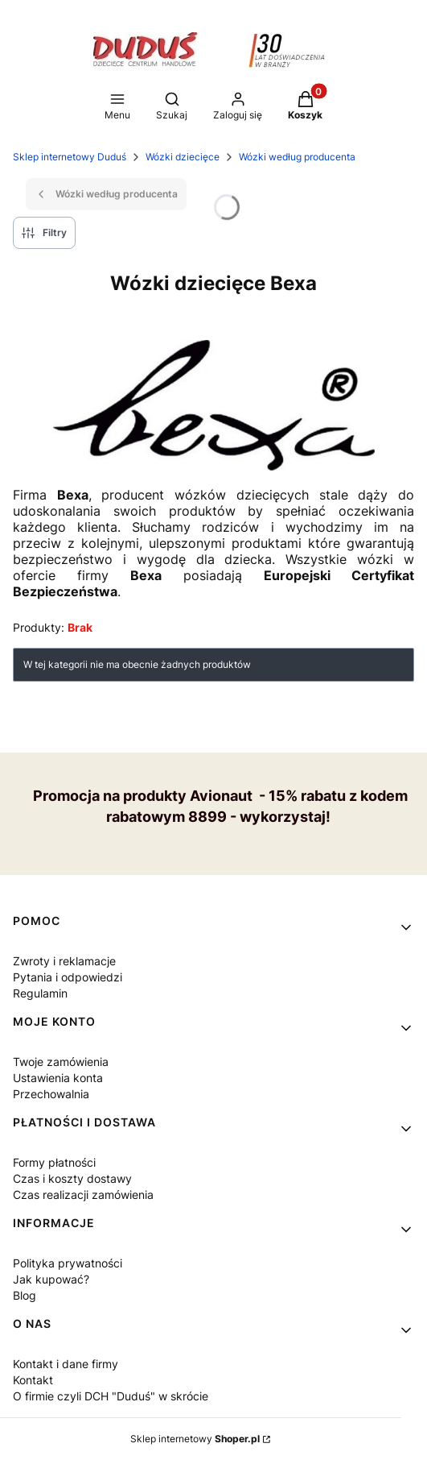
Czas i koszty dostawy (72, 1178)
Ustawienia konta (58, 1078)
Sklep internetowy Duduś (69, 157)
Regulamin (40, 993)
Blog (24, 1295)
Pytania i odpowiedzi (67, 977)
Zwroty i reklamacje (64, 961)
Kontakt (33, 1380)
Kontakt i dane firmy (65, 1364)
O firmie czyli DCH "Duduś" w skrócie (110, 1396)
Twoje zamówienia (61, 1061)
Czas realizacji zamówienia (83, 1194)
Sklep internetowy (195, 1439)
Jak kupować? (51, 1279)
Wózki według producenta (297, 157)
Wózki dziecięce (183, 157)
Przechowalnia (51, 1094)
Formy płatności (54, 1162)
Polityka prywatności (67, 1263)
